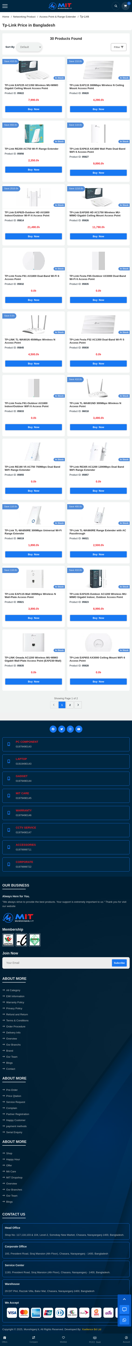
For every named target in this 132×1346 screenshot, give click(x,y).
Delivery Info (11, 1032)
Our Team (10, 1056)
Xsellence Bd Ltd (91, 1329)
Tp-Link (84, 16)
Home (5, 16)
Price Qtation (11, 1096)
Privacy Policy (12, 1008)
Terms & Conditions (15, 1020)
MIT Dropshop (12, 1177)
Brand (7, 1050)
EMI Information (13, 996)
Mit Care (9, 1171)
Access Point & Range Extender (57, 16)
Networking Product (24, 16)
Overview (9, 1038)
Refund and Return (15, 1014)
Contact (8, 1068)
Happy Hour (11, 1159)
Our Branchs (11, 1044)
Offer (7, 1165)
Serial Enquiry (12, 1132)
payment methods (14, 1126)
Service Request (13, 1102)
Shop (7, 1153)
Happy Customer (14, 1120)
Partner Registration (15, 1114)
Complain (9, 1108)
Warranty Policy (13, 1002)
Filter (118, 47)
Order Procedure (13, 1026)
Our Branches (12, 1189)
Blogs (7, 1062)
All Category (11, 990)
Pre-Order (10, 1089)
